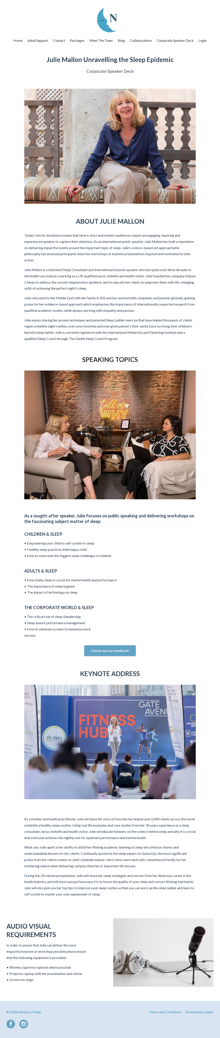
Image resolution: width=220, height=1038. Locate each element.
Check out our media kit (110, 651)
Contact (59, 40)
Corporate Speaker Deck (175, 40)
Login (203, 40)
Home (18, 40)
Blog (121, 40)
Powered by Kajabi (199, 1012)
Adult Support (38, 40)
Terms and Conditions (165, 1012)
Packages (77, 40)
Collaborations (141, 40)
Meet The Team (101, 40)
